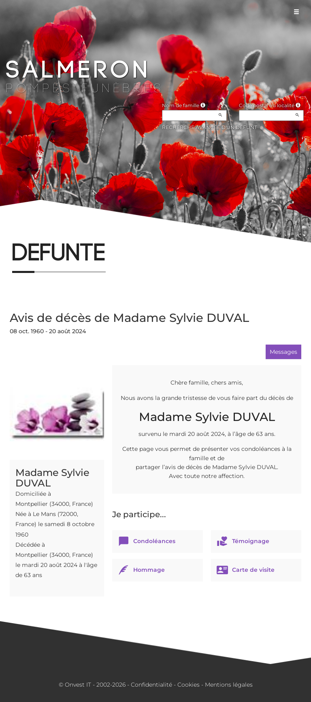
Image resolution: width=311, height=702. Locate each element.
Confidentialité (151, 684)
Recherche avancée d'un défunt (209, 127)
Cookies (188, 684)
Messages (283, 351)
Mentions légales (229, 684)
